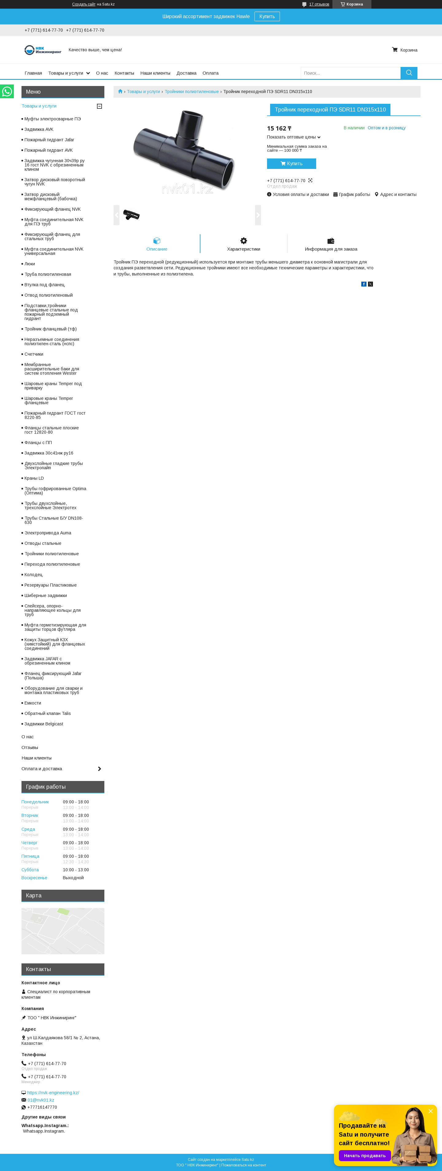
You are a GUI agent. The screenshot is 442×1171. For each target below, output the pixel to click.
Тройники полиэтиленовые (192, 91)
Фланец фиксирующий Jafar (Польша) (53, 675)
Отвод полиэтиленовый (49, 295)
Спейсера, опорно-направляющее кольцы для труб (53, 610)
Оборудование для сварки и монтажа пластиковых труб (54, 690)
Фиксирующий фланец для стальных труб (52, 236)
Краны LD (34, 478)
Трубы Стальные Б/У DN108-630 (54, 520)
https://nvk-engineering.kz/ (53, 1092)
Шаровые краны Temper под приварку (53, 385)
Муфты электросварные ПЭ (53, 118)
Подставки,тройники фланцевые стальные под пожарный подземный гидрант (51, 312)
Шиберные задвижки (46, 595)
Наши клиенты (155, 73)
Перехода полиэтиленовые (52, 564)
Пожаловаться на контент (243, 1165)
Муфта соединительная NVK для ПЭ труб (54, 221)
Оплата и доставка (41, 768)
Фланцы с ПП (38, 442)
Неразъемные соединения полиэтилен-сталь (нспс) (52, 341)
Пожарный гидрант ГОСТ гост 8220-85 (55, 415)
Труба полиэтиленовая (48, 274)
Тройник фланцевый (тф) (51, 328)
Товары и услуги (65, 73)
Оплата (211, 73)
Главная (33, 73)
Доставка (186, 73)
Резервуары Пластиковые (51, 585)
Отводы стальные (43, 543)
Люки (30, 263)
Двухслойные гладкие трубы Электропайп (54, 465)
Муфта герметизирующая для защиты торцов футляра (55, 627)
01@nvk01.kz (41, 1100)
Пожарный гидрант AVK (49, 150)
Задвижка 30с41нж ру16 (49, 453)
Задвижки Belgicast (44, 723)
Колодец (34, 574)
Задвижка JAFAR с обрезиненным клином (47, 661)
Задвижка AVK (39, 129)
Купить (267, 16)
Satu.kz (248, 1159)
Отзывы (29, 747)
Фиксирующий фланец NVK (53, 209)
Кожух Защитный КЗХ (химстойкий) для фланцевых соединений (55, 644)
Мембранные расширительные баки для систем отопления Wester (52, 369)
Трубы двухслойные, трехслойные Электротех (50, 505)
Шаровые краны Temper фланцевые (49, 400)
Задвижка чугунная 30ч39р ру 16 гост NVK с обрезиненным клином (55, 165)
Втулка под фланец (45, 284)
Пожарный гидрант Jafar (49, 139)
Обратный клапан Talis (48, 713)
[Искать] (409, 73)
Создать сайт (83, 4)
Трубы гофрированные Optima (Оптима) (55, 490)
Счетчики (34, 354)
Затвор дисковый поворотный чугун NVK (55, 181)
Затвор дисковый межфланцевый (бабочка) (51, 196)
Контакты (124, 73)
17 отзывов (319, 4)
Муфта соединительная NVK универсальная (54, 251)
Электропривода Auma (48, 532)
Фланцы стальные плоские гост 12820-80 (52, 430)
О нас (102, 73)
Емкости (33, 703)
